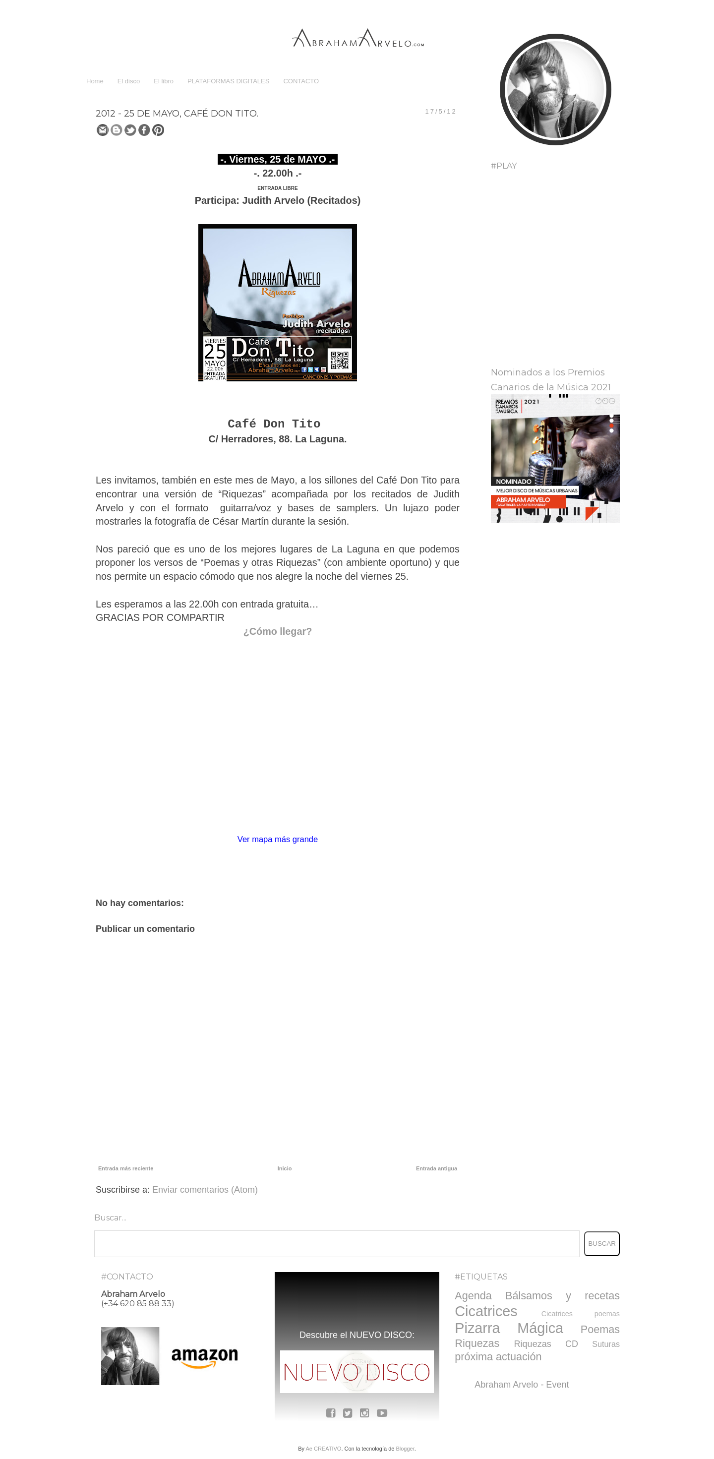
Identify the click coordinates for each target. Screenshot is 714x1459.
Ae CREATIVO (323, 1449)
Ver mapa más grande (278, 839)
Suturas (606, 1343)
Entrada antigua (436, 1168)
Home (95, 81)
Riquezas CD (546, 1344)
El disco (129, 81)
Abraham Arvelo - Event (522, 1385)
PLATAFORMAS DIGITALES (228, 81)
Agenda (473, 1295)
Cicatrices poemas (580, 1314)
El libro (164, 81)
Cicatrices (486, 1311)
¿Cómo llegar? (277, 631)
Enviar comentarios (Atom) (205, 1190)
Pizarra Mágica (509, 1328)
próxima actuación (498, 1356)
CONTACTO (301, 81)
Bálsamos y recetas (562, 1295)
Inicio (285, 1168)
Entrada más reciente (125, 1168)
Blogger (405, 1449)
